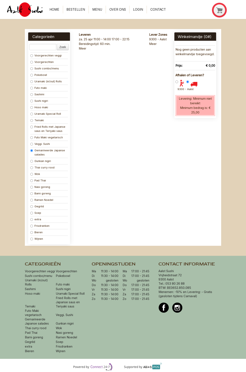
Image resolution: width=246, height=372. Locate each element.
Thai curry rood (42, 167)
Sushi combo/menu (44, 68)
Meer (82, 48)
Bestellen (75, 9)
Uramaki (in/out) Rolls (46, 81)
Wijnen (36, 238)
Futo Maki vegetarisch (46, 137)
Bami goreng (41, 193)
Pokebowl (38, 74)
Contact (158, 9)
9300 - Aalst (186, 89)
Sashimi (37, 94)
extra (36, 219)
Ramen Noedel (42, 199)
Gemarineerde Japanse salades (47, 152)
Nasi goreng (40, 187)
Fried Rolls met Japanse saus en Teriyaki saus (47, 128)
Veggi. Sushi (40, 143)
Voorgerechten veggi (46, 55)
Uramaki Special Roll (46, 113)
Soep (35, 212)
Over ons (117, 9)
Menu (97, 9)
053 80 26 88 (175, 283)
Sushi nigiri (39, 100)
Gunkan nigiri (40, 161)
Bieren (36, 232)
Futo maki (38, 87)
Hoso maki (39, 107)
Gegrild (37, 206)
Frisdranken (39, 225)
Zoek (63, 47)
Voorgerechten (42, 62)
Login (138, 9)
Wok (35, 174)
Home (54, 9)
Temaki (37, 120)
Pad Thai (38, 180)
